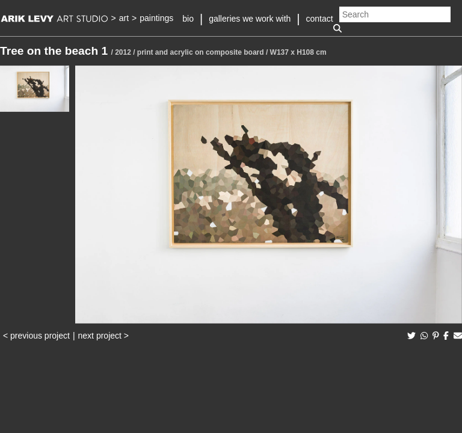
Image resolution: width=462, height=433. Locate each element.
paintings (156, 18)
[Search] (395, 14)
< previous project (36, 335)
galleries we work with (250, 18)
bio (188, 18)
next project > (103, 335)
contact (319, 18)
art (124, 18)
